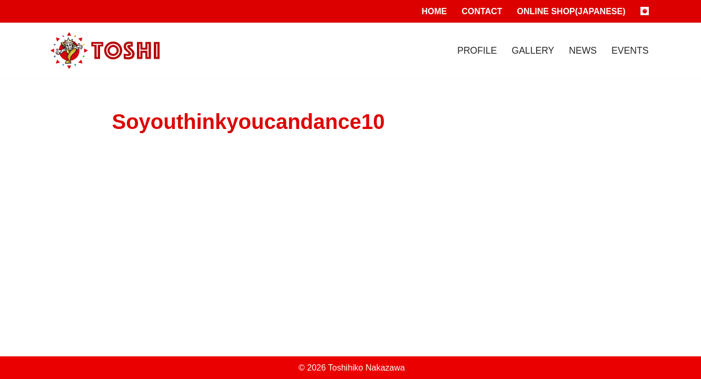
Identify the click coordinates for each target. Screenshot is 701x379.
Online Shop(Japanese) (571, 11)
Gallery (532, 50)
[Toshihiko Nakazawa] (105, 50)
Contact (482, 11)
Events (629, 50)
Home (434, 11)
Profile (477, 50)
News (583, 50)
